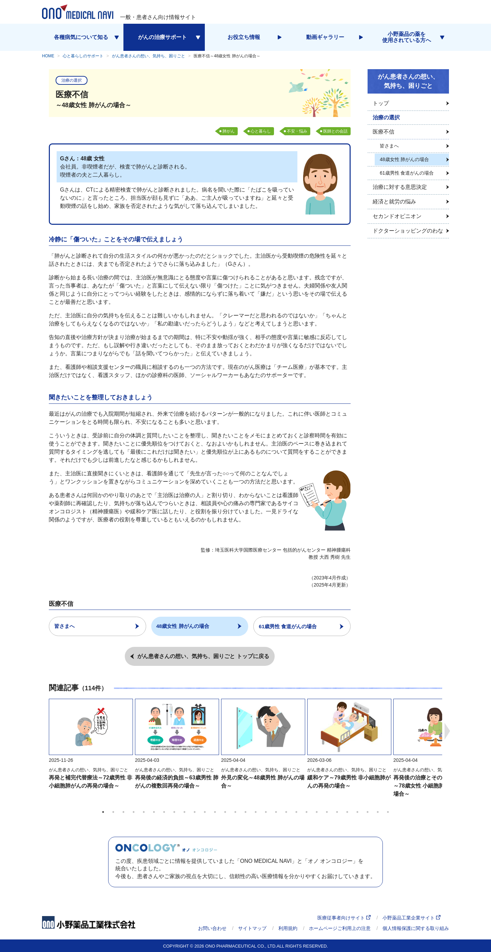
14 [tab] (235, 812)
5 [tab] (143, 812)
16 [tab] (255, 812)
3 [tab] (123, 812)
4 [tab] (133, 812)
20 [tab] (296, 812)
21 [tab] (306, 812)
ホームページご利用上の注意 (340, 928)
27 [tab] (367, 812)
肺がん (228, 131)
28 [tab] (377, 812)
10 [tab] (194, 812)
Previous (43, 730)
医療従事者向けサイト (344, 917)
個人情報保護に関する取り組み (415, 928)
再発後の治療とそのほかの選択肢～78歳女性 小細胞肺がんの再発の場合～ (435, 786)
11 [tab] (204, 812)
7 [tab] (164, 812)
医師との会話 (335, 131)
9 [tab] (184, 812)
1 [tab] (103, 812)
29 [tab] (388, 812)
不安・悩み (297, 131)
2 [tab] (113, 812)
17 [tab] (265, 812)
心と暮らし (261, 131)
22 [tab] (316, 812)
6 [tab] (154, 812)
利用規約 (287, 928)
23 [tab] (326, 812)
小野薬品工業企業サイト (411, 917)
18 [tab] (276, 812)
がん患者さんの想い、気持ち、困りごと (148, 56)
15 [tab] (245, 812)
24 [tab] (337, 812)
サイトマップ (252, 928)
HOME (48, 56)
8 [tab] (174, 812)
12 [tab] (215, 812)
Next (447, 730)
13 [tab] (225, 812)
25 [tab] (347, 812)
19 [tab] (286, 812)
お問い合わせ (212, 928)
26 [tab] (357, 812)
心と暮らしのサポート (83, 56)
